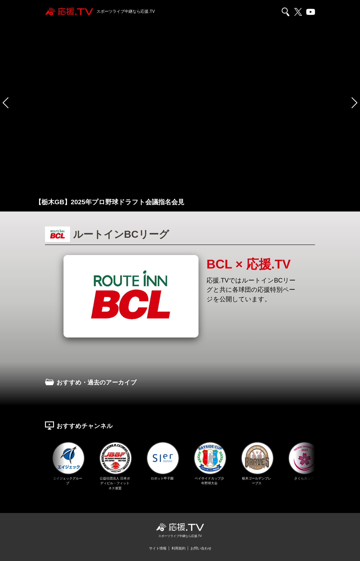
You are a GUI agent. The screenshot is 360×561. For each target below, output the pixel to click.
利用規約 (179, 548)
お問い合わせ (201, 548)
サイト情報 (157, 548)
